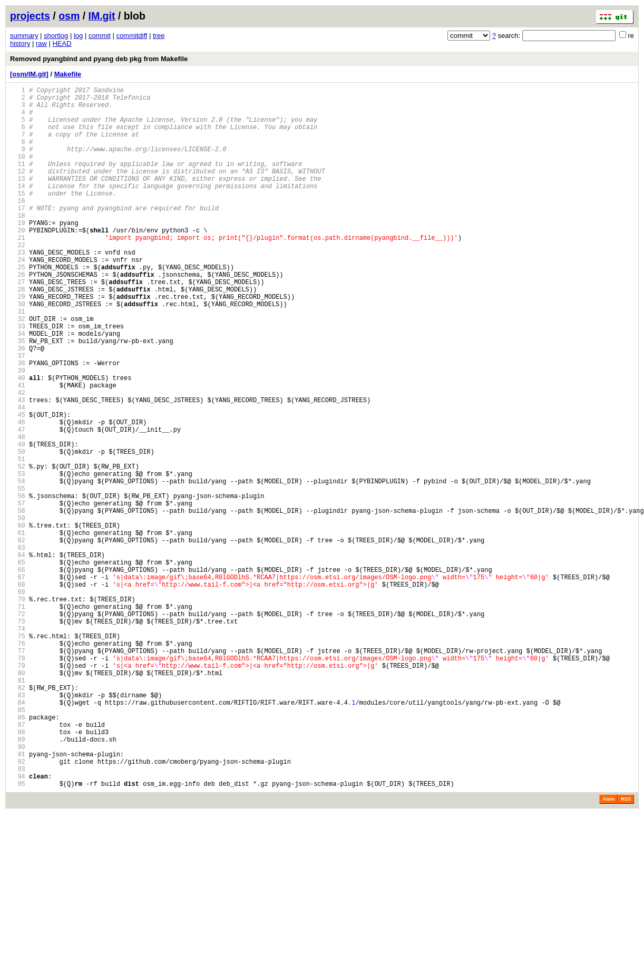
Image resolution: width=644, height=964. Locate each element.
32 (17, 369)
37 (17, 414)
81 (17, 808)
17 (17, 234)
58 (17, 602)
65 (17, 664)
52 (17, 548)
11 (17, 181)
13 (17, 198)
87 (17, 862)
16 (17, 225)
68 (17, 691)
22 (17, 279)
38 (17, 422)
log (78, 36)
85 (17, 844)
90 (17, 888)
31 (17, 360)
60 (17, 620)
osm (69, 16)
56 (17, 584)
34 (17, 387)
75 (17, 754)
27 (17, 324)
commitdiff (131, 36)
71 (17, 718)
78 (17, 781)
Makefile (67, 74)
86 (17, 853)
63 (17, 646)
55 (17, 575)
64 (17, 655)
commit (100, 36)
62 (17, 638)
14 (17, 207)
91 (17, 897)
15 (17, 216)
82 (17, 817)
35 (17, 396)
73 (17, 736)
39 (17, 431)
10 (17, 172)
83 (17, 826)
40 (17, 440)
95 (17, 933)
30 (17, 351)
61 (17, 629)
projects (30, 16)
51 (17, 539)
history (20, 43)
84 (17, 835)
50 (17, 530)
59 (17, 611)
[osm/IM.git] (29, 74)
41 (17, 449)
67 (17, 682)
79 (17, 790)
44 (17, 476)
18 (17, 243)
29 (17, 342)
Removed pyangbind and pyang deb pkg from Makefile (99, 59)
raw (41, 43)
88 (17, 870)
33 (17, 378)
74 (17, 745)
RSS (626, 949)
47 (17, 503)
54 (17, 566)
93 (17, 915)
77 (17, 772)
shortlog (56, 36)
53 (17, 557)
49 (17, 521)
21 (17, 270)
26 (17, 315)
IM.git (102, 16)
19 (17, 252)
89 (17, 879)
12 (17, 190)
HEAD (61, 43)
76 (17, 763)
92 (17, 906)
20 (17, 261)
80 (17, 799)
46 (17, 494)
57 (17, 593)
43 (17, 467)
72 (17, 727)
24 (17, 297)
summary (24, 36)
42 (17, 458)
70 (17, 709)
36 (17, 405)
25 (17, 306)
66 (17, 673)
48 (17, 512)
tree (158, 36)
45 (17, 485)
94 (17, 924)
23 (17, 288)
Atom (608, 949)
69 (17, 700)
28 (17, 333)
